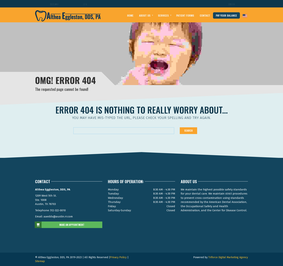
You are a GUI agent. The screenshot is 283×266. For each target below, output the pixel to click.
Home (130, 15)
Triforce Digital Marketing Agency (228, 257)
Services (163, 15)
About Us (144, 15)
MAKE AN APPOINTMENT (59, 225)
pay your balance (226, 15)
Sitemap (40, 261)
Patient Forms (185, 15)
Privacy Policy (118, 257)
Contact (205, 15)
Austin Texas (85, 4)
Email (55, 4)
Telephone (232, 4)
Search (188, 130)
